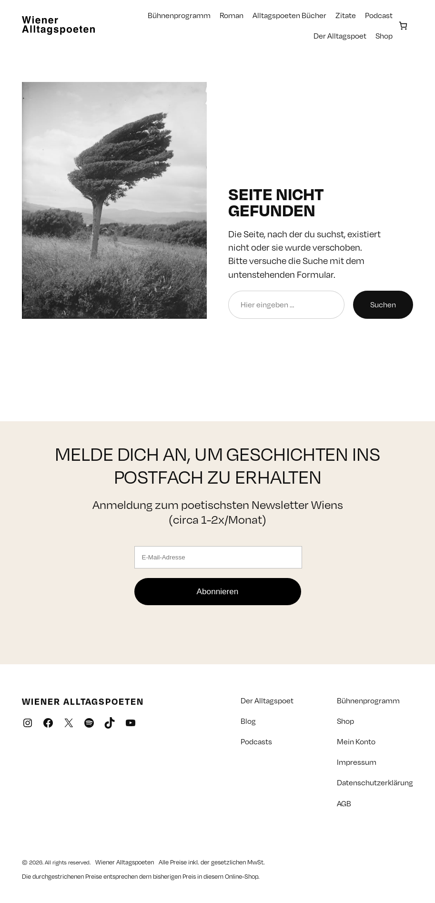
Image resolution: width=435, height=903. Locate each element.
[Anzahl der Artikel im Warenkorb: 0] (403, 25)
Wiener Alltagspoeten (83, 701)
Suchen (383, 304)
